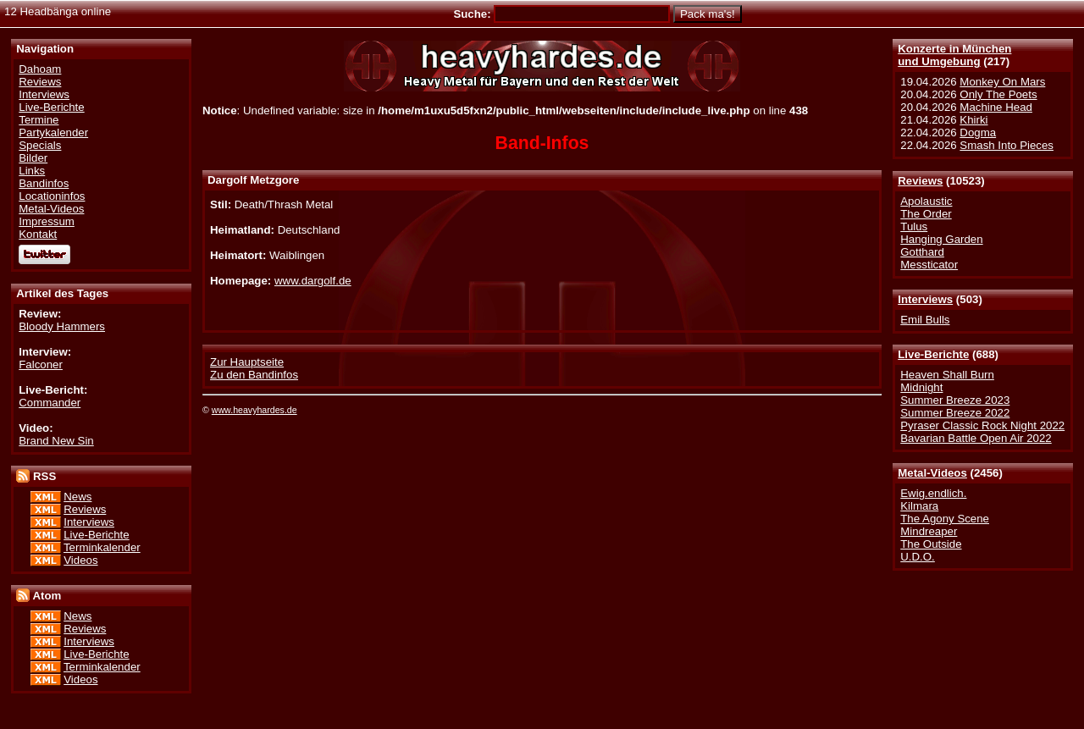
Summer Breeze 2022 (954, 412)
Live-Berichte (933, 354)
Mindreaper (928, 531)
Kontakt (38, 234)
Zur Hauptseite (247, 362)
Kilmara (919, 506)
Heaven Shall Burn (947, 374)
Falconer (41, 364)
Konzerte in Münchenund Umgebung (954, 55)
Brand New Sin (56, 440)
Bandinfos (44, 183)
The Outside (930, 544)
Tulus (913, 226)
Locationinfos (52, 196)
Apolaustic (926, 201)
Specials (40, 145)
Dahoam (40, 69)
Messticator (929, 264)
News (77, 496)
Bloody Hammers (62, 326)
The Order (925, 213)
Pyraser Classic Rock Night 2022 (982, 425)
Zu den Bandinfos (254, 374)
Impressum (47, 221)
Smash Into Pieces (1007, 145)
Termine (38, 119)
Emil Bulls (924, 319)
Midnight (921, 387)
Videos (80, 560)
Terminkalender (102, 547)
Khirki (973, 119)
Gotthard (922, 252)
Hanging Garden (941, 239)
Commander (49, 402)
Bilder (33, 158)
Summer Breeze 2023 (954, 400)
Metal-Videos (932, 473)
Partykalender (53, 132)
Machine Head (996, 107)
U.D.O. (917, 556)
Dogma (978, 132)
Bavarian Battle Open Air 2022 (975, 438)
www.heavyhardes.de (254, 410)
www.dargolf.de (312, 280)
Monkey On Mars (1002, 81)
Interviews (925, 299)
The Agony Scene (944, 518)
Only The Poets (998, 94)
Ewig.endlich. (933, 493)
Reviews (920, 180)
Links (32, 170)
